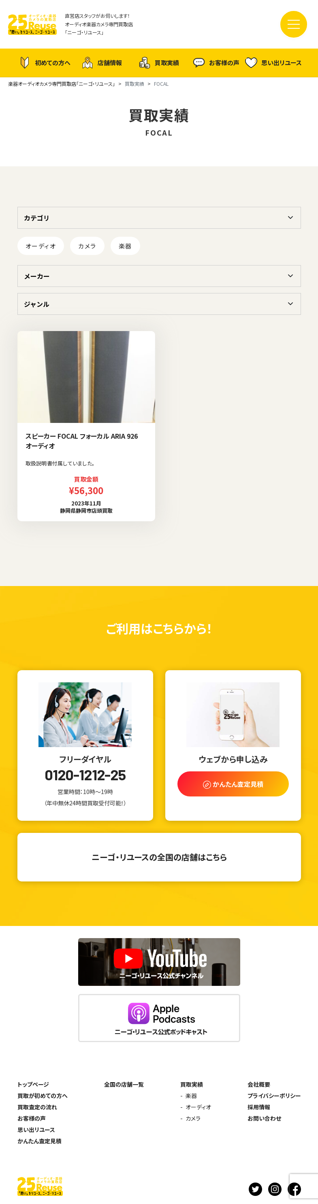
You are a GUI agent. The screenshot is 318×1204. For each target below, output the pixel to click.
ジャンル (36, 304)
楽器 (125, 246)
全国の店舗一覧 (124, 1084)
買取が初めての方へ (42, 1095)
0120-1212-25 (85, 774)
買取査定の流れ (37, 1107)
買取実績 (159, 63)
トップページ (33, 1084)
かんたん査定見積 (39, 1141)
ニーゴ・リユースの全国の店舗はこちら (159, 857)
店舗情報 (101, 63)
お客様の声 (216, 63)
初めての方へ (44, 63)
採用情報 (259, 1107)
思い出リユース (273, 62)
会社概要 (259, 1084)
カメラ (87, 246)
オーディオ (41, 246)
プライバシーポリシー (274, 1095)
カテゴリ (37, 218)
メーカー (37, 276)
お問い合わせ (264, 1118)
